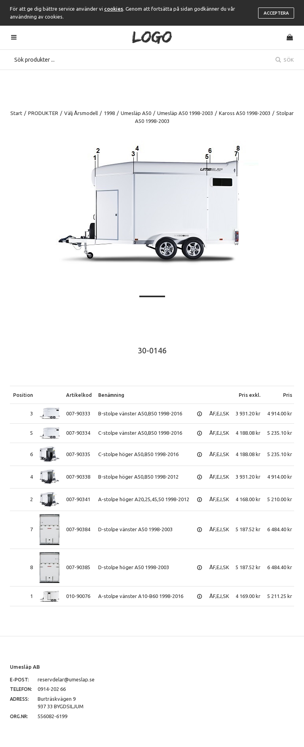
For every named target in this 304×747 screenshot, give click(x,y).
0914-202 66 (52, 689)
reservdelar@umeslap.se (66, 679)
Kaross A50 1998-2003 (244, 113)
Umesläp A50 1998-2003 (185, 113)
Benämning (111, 395)
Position (23, 395)
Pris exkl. (249, 395)
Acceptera (276, 13)
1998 (109, 113)
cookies (113, 8)
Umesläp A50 (136, 113)
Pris (287, 395)
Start (16, 113)
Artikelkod (79, 395)
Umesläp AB (25, 667)
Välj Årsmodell (81, 113)
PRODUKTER (43, 113)
